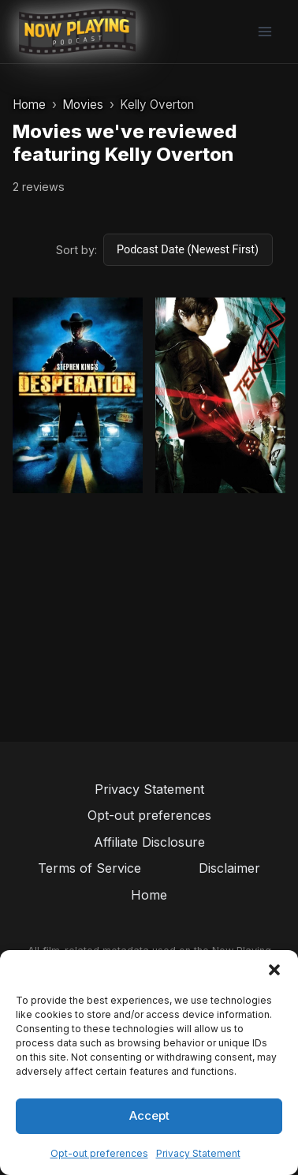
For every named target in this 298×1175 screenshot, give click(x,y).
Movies (82, 104)
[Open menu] (264, 31)
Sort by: (76, 249)
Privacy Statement (198, 1153)
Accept (149, 1115)
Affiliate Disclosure (149, 842)
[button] (274, 970)
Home (29, 104)
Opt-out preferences (99, 1153)
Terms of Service (89, 868)
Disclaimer (229, 868)
